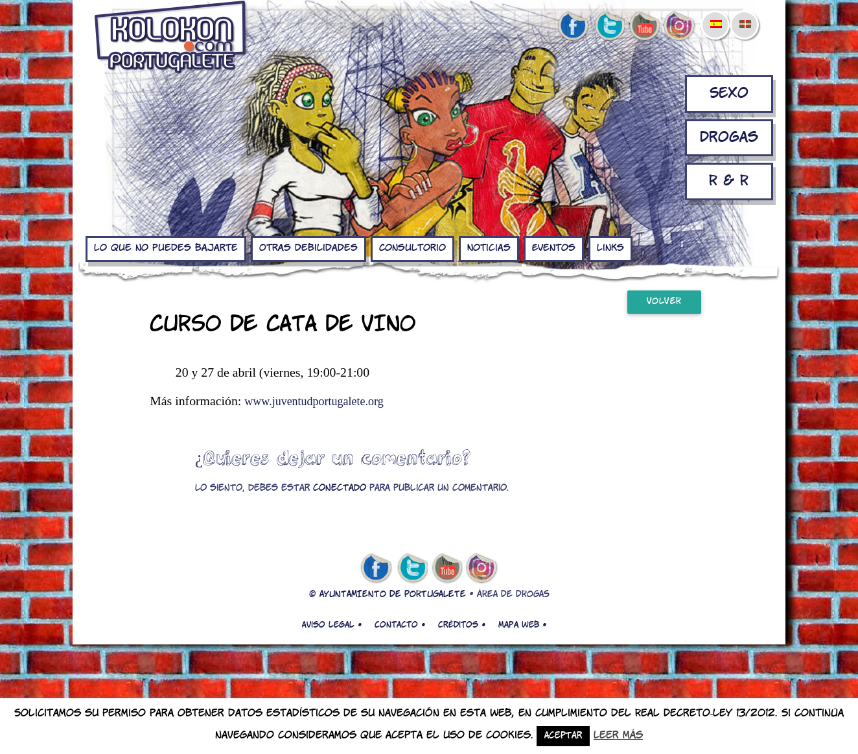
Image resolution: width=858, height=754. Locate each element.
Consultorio (412, 248)
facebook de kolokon (573, 26)
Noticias (489, 248)
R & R (728, 181)
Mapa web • (522, 625)
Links (610, 248)
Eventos (553, 248)
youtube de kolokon (644, 26)
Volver (664, 302)
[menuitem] (715, 15)
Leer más (618, 735)
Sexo (729, 93)
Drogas (729, 138)
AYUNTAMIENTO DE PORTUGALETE (392, 595)
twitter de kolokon (608, 26)
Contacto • (400, 625)
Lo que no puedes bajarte (166, 248)
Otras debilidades (308, 248)
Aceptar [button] (563, 736)
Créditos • (461, 625)
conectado (339, 488)
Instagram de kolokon (680, 26)
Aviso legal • (332, 625)
